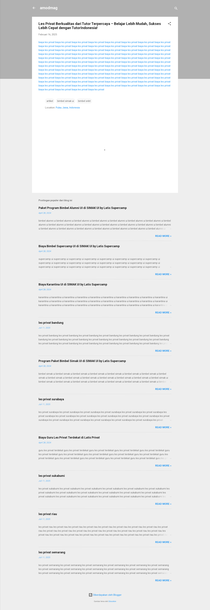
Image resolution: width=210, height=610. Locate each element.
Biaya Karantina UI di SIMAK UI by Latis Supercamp (73, 284)
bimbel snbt (84, 101)
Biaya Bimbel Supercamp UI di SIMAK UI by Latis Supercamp (79, 246)
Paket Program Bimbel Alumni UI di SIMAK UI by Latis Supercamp (83, 208)
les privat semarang (52, 552)
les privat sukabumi (52, 475)
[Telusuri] (176, 9)
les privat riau (48, 514)
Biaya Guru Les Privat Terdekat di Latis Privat (69, 437)
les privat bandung (51, 322)
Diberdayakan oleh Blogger (105, 594)
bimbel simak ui (65, 101)
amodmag (49, 8)
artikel (50, 101)
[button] (169, 24)
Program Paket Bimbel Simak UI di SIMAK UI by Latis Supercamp (82, 361)
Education (112, 601)
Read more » (163, 236)
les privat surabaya (51, 399)
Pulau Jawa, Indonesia (68, 107)
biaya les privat (46, 42)
